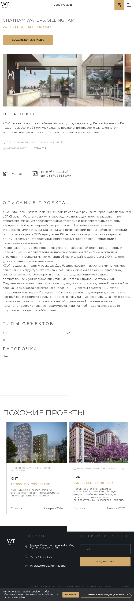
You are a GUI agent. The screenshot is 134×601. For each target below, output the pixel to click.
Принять (71, 594)
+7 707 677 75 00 (62, 4)
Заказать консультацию (28, 40)
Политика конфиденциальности (106, 594)
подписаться (105, 561)
